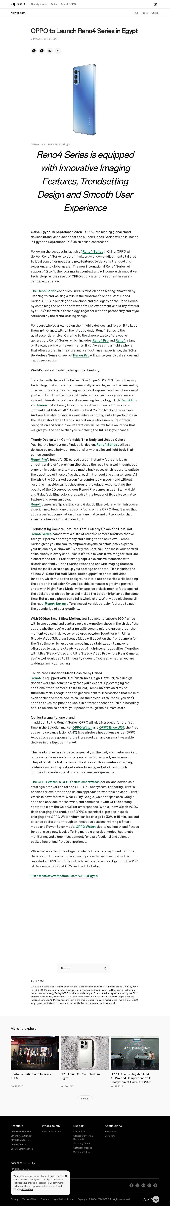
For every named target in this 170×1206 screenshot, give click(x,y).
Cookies (45, 1197)
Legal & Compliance (63, 1197)
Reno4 (121, 340)
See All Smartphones (22, 1149)
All (136, 13)
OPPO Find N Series (21, 1131)
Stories (156, 13)
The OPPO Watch (44, 782)
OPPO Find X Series (21, 1136)
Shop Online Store (51, 1131)
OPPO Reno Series (20, 1140)
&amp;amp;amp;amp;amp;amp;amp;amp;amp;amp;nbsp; (85, 913)
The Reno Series (43, 291)
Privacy (14, 1197)
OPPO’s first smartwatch (81, 782)
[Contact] (155, 1199)
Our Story (110, 1136)
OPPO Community (20, 1169)
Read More (27, 1189)
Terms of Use (29, 1197)
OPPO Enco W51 (111, 727)
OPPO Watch (82, 727)
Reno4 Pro (100, 340)
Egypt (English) (152, 1197)
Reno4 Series (93, 251)
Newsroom (110, 1131)
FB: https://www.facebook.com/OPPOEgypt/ (64, 876)
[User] (155, 4)
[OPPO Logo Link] (18, 4)
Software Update (82, 1148)
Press (145, 13)
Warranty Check (81, 1143)
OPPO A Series (18, 1144)
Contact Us (79, 1131)
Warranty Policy (81, 1152)
